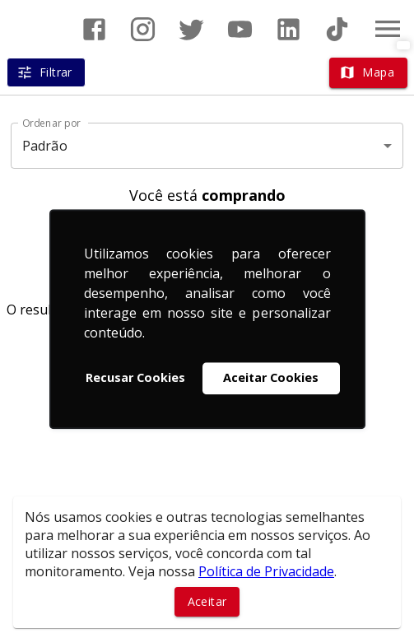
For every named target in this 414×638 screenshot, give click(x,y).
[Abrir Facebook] (94, 29)
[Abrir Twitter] (191, 29)
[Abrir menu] (387, 28)
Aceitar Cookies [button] (271, 378)
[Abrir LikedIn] (288, 29)
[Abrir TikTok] (337, 29)
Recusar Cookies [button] (135, 378)
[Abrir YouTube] (240, 29)
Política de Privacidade (266, 571)
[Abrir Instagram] (142, 29)
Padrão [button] (44, 146)
